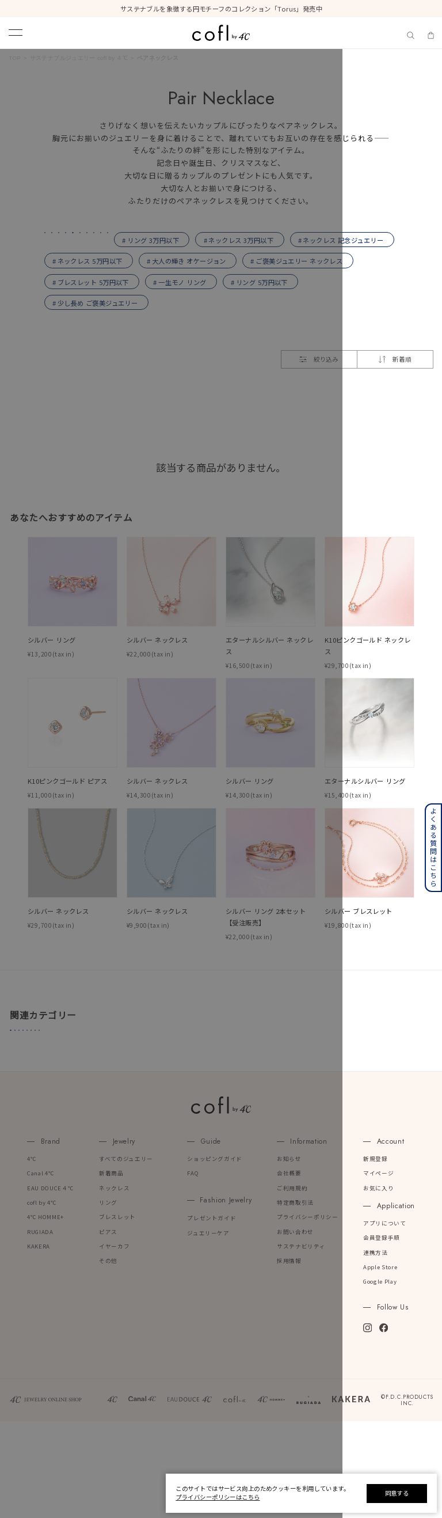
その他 (108, 1357)
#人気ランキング (138, 1120)
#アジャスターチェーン (55, 1120)
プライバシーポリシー (307, 1314)
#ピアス (199, 1100)
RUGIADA (40, 1328)
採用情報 (289, 1357)
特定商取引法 (295, 1299)
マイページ (378, 1270)
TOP (15, 58)
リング (108, 1299)
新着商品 (111, 1270)
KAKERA (38, 1343)
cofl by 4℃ (42, 1299)
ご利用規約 (292, 1284)
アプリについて (384, 1320)
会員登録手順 (381, 1334)
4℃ (31, 1255)
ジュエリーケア (208, 1329)
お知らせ (289, 1255)
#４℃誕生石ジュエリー (55, 1100)
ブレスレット (117, 1314)
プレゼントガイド (211, 1315)
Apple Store (380, 1364)
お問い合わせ (295, 1328)
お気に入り (378, 1284)
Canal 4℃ (40, 1270)
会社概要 (289, 1270)
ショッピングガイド (214, 1255)
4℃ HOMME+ (45, 1314)
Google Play (380, 1378)
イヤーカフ (114, 1343)
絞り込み (318, 422)
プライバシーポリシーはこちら (218, 1497)
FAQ (193, 1270)
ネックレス (114, 1284)
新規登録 (375, 1255)
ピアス (108, 1328)
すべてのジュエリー (126, 1255)
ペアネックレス (158, 58)
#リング (247, 1100)
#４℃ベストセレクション (225, 1120)
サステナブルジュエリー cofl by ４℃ (79, 58)
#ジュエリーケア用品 (314, 1100)
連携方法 (375, 1349)
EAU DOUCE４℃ (50, 1284)
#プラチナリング (139, 1100)
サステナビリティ (301, 1343)
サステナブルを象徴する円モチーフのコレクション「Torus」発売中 (221, 8)
